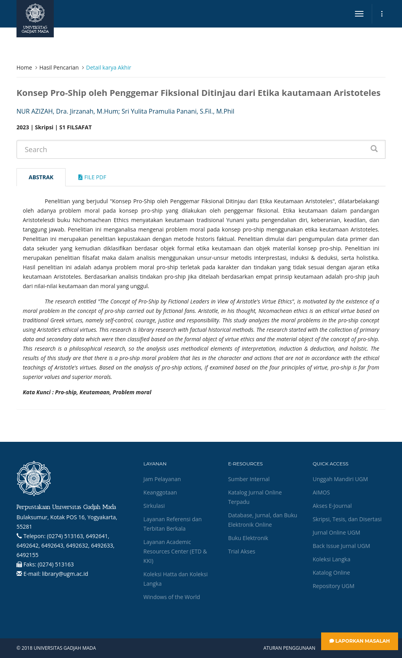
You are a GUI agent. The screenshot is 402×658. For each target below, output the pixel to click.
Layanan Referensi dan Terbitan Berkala (172, 523)
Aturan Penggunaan (289, 648)
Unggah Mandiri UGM (340, 479)
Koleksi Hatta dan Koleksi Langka (175, 578)
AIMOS (321, 492)
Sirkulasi (153, 505)
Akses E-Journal (332, 505)
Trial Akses (241, 551)
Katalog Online (331, 572)
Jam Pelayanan (162, 479)
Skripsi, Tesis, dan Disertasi (347, 519)
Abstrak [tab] (41, 177)
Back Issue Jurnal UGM (341, 546)
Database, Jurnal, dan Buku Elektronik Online (262, 519)
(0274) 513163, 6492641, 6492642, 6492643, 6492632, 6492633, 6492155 (65, 545)
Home (24, 67)
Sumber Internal (249, 479)
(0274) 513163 (56, 564)
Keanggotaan (160, 492)
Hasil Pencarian (59, 67)
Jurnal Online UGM (336, 532)
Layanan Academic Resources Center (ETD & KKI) (175, 551)
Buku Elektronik (248, 538)
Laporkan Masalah (359, 641)
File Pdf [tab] (92, 177)
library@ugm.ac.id (65, 573)
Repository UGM (333, 586)
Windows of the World (171, 597)
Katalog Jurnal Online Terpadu (255, 497)
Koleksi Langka (331, 559)
